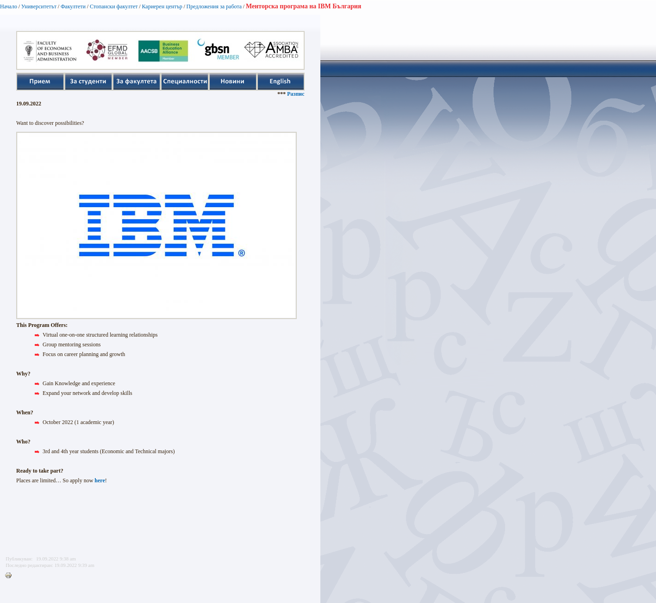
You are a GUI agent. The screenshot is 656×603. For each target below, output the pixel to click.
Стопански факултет (114, 6)
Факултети (73, 6)
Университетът (38, 6)
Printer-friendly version (11, 576)
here (99, 480)
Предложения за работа (214, 6)
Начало (8, 6)
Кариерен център (162, 6)
